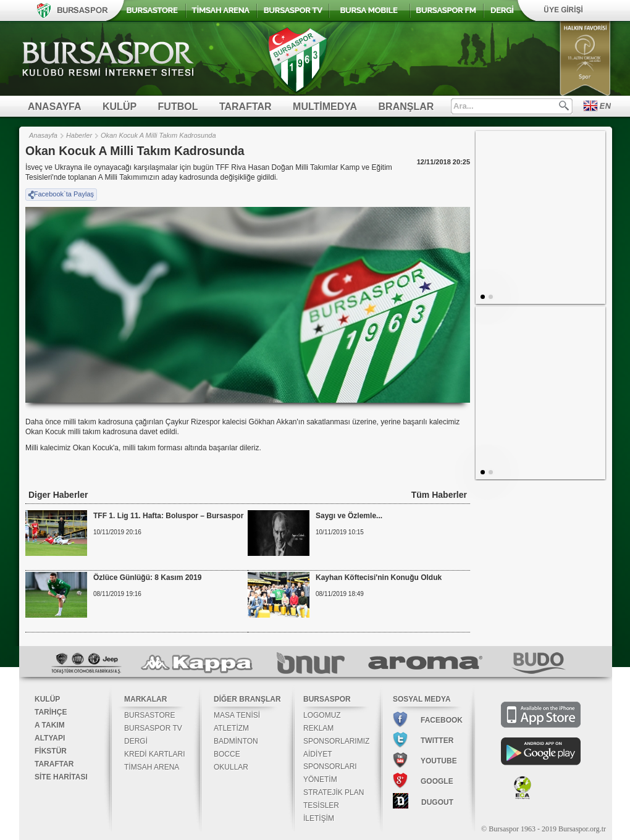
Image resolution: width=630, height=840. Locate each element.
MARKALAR (145, 699)
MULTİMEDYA (325, 106)
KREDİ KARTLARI (154, 754)
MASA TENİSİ (237, 715)
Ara (564, 106)
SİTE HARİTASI (61, 777)
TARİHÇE (51, 712)
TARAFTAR (245, 106)
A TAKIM (50, 725)
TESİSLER (321, 805)
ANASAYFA (55, 106)
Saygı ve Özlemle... (349, 515)
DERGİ (136, 741)
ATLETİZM (231, 728)
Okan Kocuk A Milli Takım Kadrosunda (158, 135)
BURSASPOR (327, 699)
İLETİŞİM (318, 818)
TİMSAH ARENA (151, 767)
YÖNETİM (320, 779)
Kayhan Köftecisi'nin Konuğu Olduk (379, 577)
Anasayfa (43, 135)
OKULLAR (231, 767)
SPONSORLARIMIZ (336, 741)
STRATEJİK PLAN (333, 792)
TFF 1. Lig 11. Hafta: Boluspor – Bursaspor (168, 515)
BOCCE (227, 754)
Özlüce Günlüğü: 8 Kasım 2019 (147, 577)
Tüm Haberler (439, 495)
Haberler (79, 135)
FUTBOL (178, 106)
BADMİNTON (236, 741)
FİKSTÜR (51, 751)
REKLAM (318, 728)
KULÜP (119, 106)
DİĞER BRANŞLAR (247, 699)
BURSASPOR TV (153, 728)
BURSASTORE (149, 715)
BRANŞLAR (406, 106)
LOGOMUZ (322, 715)
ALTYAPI (50, 738)
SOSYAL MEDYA (422, 699)
